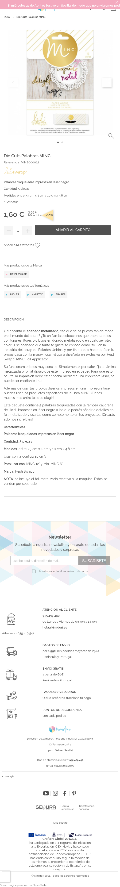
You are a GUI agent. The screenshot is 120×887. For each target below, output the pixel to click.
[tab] (60, 323)
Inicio (7, 17)
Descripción (14, 319)
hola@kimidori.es (64, 765)
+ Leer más (11, 202)
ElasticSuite (39, 885)
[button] (111, 136)
